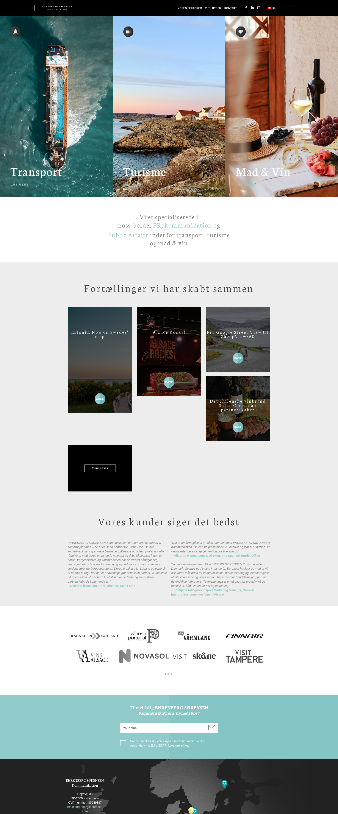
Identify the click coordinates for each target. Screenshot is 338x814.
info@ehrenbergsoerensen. (85, 762)
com (85, 766)
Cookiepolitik (196, 810)
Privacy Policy (167, 810)
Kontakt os (140, 810)
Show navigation (293, 8)
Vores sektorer (190, 8)
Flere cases (169, 423)
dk (271, 8)
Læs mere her (178, 700)
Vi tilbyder (213, 8)
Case (100, 396)
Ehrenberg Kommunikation (57, 8)
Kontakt (230, 8)
